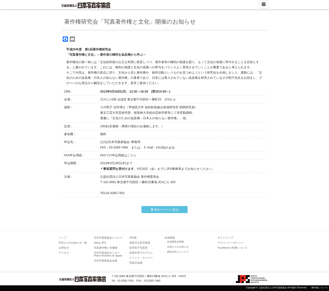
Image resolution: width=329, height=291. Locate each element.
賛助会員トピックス (178, 251)
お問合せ (64, 247)
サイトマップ (225, 237)
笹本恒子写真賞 (138, 247)
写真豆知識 (135, 262)
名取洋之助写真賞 (139, 242)
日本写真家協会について (108, 237)
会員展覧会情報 (175, 241)
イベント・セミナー (141, 257)
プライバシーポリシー (231, 242)
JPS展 (133, 237)
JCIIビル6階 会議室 (113, 99)
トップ (62, 237)
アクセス (64, 252)
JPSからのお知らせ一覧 (73, 242)
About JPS (100, 242)
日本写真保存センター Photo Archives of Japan (108, 254)
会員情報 (169, 237)
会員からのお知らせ (178, 246)
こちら (131, 155)
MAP (182, 276)
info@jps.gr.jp (165, 147)
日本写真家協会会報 (105, 260)
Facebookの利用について (232, 247)
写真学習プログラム (141, 252)
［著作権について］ (319, 287)
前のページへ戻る (164, 209)
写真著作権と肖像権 (105, 247)
